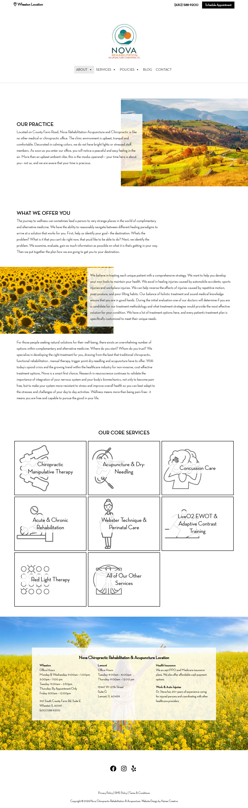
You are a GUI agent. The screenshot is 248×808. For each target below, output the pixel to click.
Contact (164, 69)
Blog (147, 69)
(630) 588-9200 (186, 5)
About (84, 69)
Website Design (149, 801)
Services (106, 69)
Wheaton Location (28, 5)
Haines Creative (169, 801)
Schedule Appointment (218, 5)
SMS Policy (121, 793)
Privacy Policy (105, 793)
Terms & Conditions (139, 793)
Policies (129, 69)
